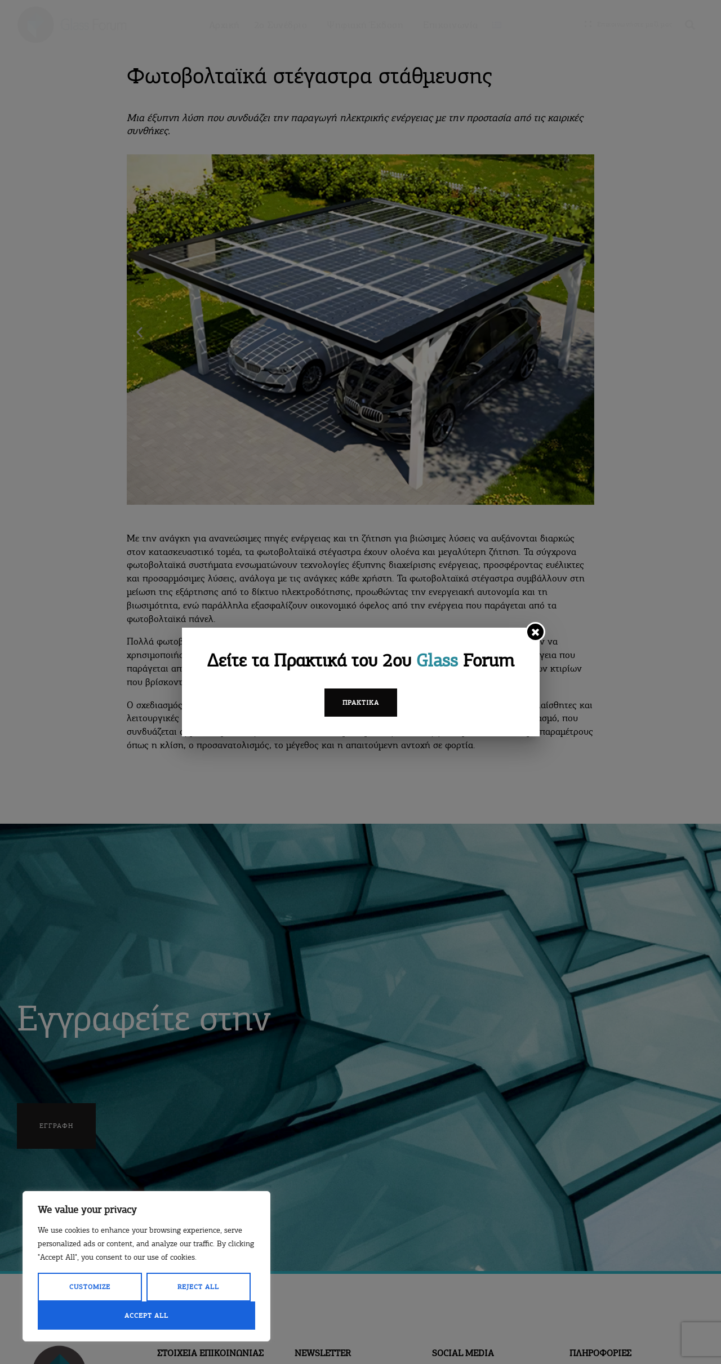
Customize (89, 1286)
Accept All (146, 1315)
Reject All (198, 1286)
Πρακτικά (360, 702)
